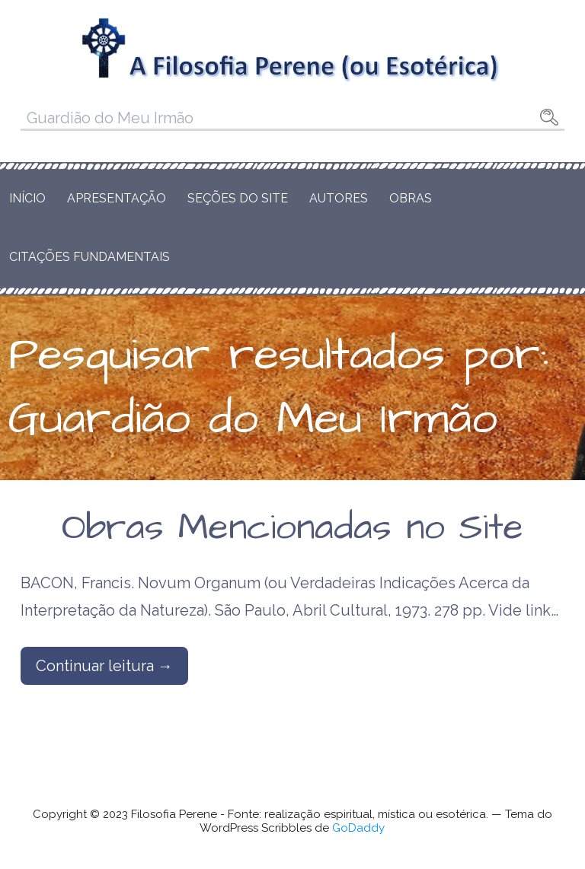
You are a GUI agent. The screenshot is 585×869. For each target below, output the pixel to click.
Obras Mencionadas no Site (292, 528)
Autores (338, 198)
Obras (410, 198)
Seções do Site (237, 198)
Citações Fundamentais (89, 257)
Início (27, 198)
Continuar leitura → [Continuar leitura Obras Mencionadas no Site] (104, 666)
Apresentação (116, 198)
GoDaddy (358, 828)
